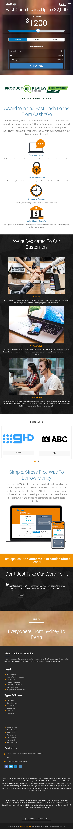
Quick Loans (11, 708)
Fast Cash (10, 710)
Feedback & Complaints (14, 684)
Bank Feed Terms (12, 687)
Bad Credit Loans (12, 742)
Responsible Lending (13, 682)
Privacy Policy (11, 674)
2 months (18, 40)
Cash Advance (11, 737)
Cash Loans (10, 700)
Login (62, 4)
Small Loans (11, 732)
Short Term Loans (12, 730)
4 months (55, 40)
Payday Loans (11, 735)
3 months (36, 40)
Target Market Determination (16, 689)
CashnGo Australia (25, 826)
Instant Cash (11, 740)
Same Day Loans (12, 703)
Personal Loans (12, 727)
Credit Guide (11, 679)
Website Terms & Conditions (15, 677)
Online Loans (11, 705)
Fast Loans (10, 713)
